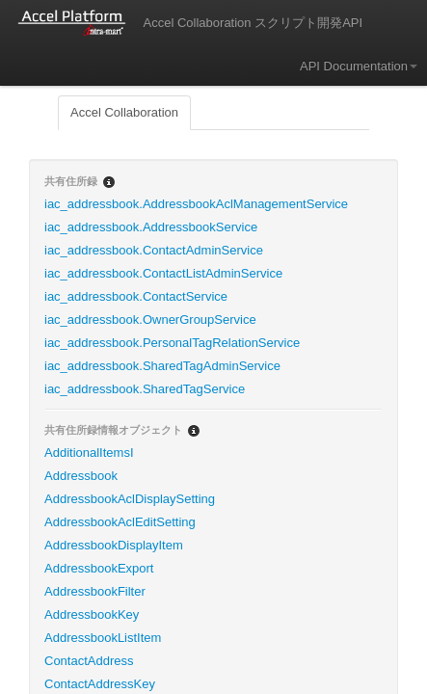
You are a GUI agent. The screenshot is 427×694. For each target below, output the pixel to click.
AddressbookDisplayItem (113, 545)
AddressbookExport (98, 568)
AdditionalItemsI (89, 452)
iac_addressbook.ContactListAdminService (163, 273)
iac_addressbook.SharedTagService (144, 389)
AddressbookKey (91, 614)
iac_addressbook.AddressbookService (150, 227)
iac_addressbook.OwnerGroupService (150, 319)
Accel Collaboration (124, 112)
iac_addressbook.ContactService (135, 296)
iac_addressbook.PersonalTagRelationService (172, 342)
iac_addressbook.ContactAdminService (153, 250)
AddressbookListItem (102, 637)
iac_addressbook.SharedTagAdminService (162, 366)
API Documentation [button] (358, 66)
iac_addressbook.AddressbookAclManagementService (196, 204)
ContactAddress (89, 661)
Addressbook (81, 475)
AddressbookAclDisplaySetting (129, 499)
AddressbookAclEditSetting (120, 522)
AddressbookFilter (95, 591)
